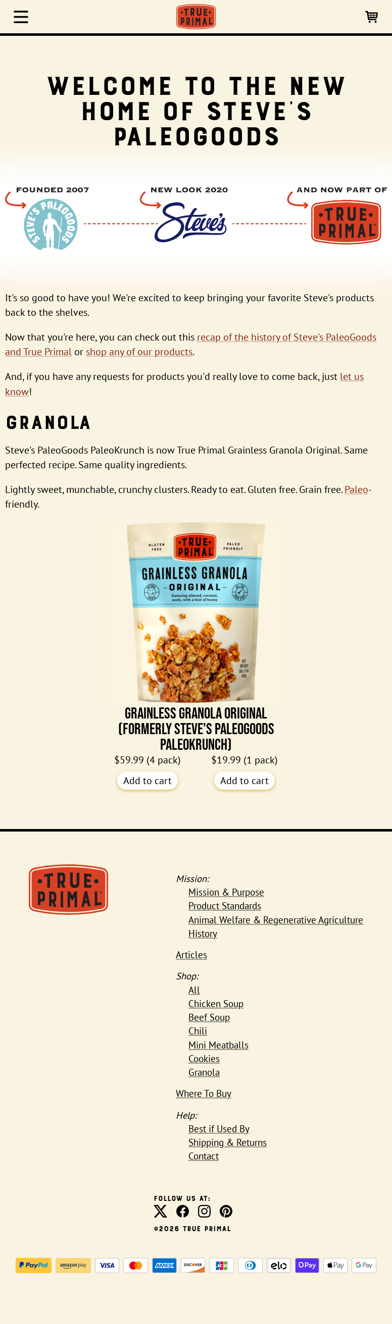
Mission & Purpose (226, 892)
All (194, 990)
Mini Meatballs (218, 1045)
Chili (197, 1031)
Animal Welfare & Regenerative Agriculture (275, 920)
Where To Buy (203, 1093)
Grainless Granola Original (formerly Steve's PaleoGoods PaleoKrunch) (196, 637)
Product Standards (224, 906)
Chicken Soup (215, 1004)
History (202, 933)
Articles (191, 955)
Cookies (204, 1059)
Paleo (356, 489)
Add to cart (147, 780)
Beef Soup (209, 1017)
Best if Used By (219, 1129)
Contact (203, 1156)
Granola (204, 1072)
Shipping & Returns (227, 1142)
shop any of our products (139, 351)
